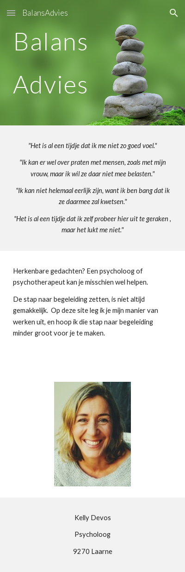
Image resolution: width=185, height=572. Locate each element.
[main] (92, 62)
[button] (11, 12)
